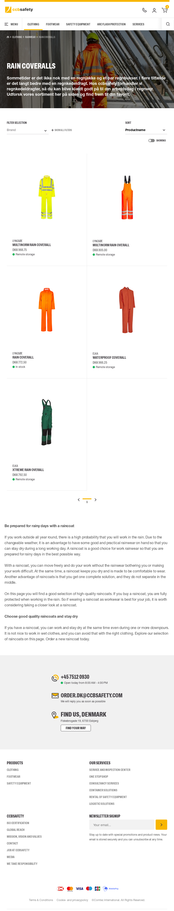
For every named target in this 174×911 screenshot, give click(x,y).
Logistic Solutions (101, 805)
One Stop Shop (98, 778)
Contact (12, 845)
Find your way (71, 730)
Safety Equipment (78, 24)
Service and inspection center (109, 771)
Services (138, 24)
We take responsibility (22, 865)
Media (10, 859)
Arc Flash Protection (111, 24)
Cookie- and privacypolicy (72, 902)
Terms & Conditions (41, 902)
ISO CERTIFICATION (18, 825)
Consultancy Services (104, 785)
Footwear (52, 24)
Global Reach (15, 831)
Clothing (33, 24)
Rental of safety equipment (108, 799)
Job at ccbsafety (18, 852)
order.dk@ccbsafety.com (91, 696)
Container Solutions (103, 792)
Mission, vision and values (24, 838)
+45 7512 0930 (73, 677)
